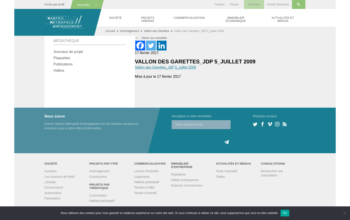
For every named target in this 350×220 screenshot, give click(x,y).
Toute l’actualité (227, 171)
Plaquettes (61, 58)
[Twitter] (151, 45)
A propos (50, 171)
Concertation (98, 195)
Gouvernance (53, 187)
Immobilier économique (236, 19)
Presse (234, 4)
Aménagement (129, 31)
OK (285, 213)
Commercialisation (189, 17)
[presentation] (206, 138)
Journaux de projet (68, 52)
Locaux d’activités (146, 171)
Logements (142, 176)
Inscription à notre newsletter (192, 116)
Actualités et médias (283, 19)
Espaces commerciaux (186, 185)
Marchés (254, 4)
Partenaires (52, 198)
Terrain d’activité (145, 193)
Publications (63, 64)
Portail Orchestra (278, 4)
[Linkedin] (162, 45)
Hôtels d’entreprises (185, 180)
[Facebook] (140, 45)
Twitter (220, 176)
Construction (98, 176)
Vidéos (58, 70)
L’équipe (50, 182)
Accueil (110, 31)
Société (115, 17)
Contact (219, 4)
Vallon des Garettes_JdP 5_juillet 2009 (165, 67)
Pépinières (178, 174)
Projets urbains (147, 19)
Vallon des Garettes (156, 31)
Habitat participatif (101, 201)
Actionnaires (53, 193)
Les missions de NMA (59, 176)
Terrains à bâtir (144, 187)
